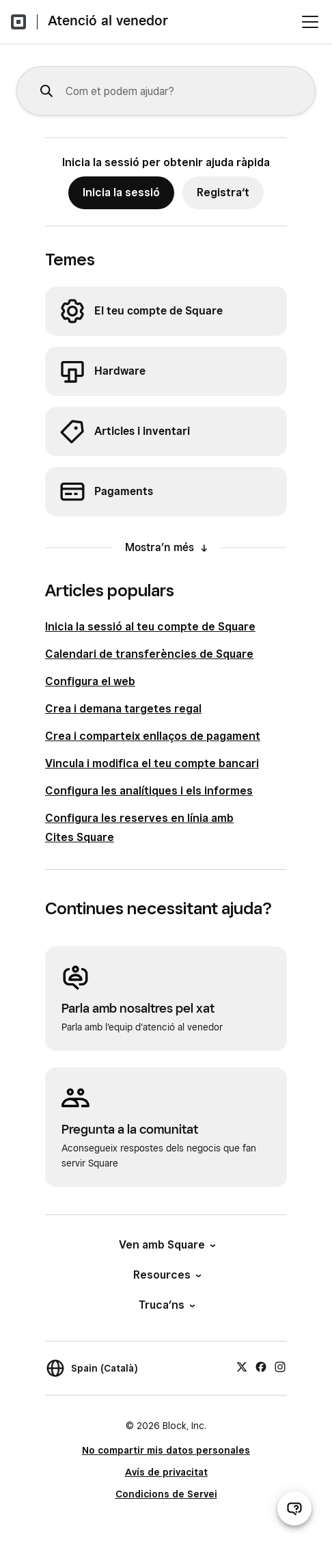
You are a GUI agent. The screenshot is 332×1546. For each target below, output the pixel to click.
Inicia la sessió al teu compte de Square (150, 626)
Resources (166, 1274)
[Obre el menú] (310, 21)
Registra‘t (223, 192)
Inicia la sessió (121, 192)
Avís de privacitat (166, 1472)
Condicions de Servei (166, 1494)
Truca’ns (166, 1304)
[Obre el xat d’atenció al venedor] (294, 1508)
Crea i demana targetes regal (123, 708)
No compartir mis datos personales (166, 1450)
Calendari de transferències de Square (149, 654)
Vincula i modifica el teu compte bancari (152, 763)
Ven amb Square (166, 1244)
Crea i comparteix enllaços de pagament (152, 736)
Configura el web (90, 681)
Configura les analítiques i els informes (149, 790)
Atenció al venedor (108, 20)
